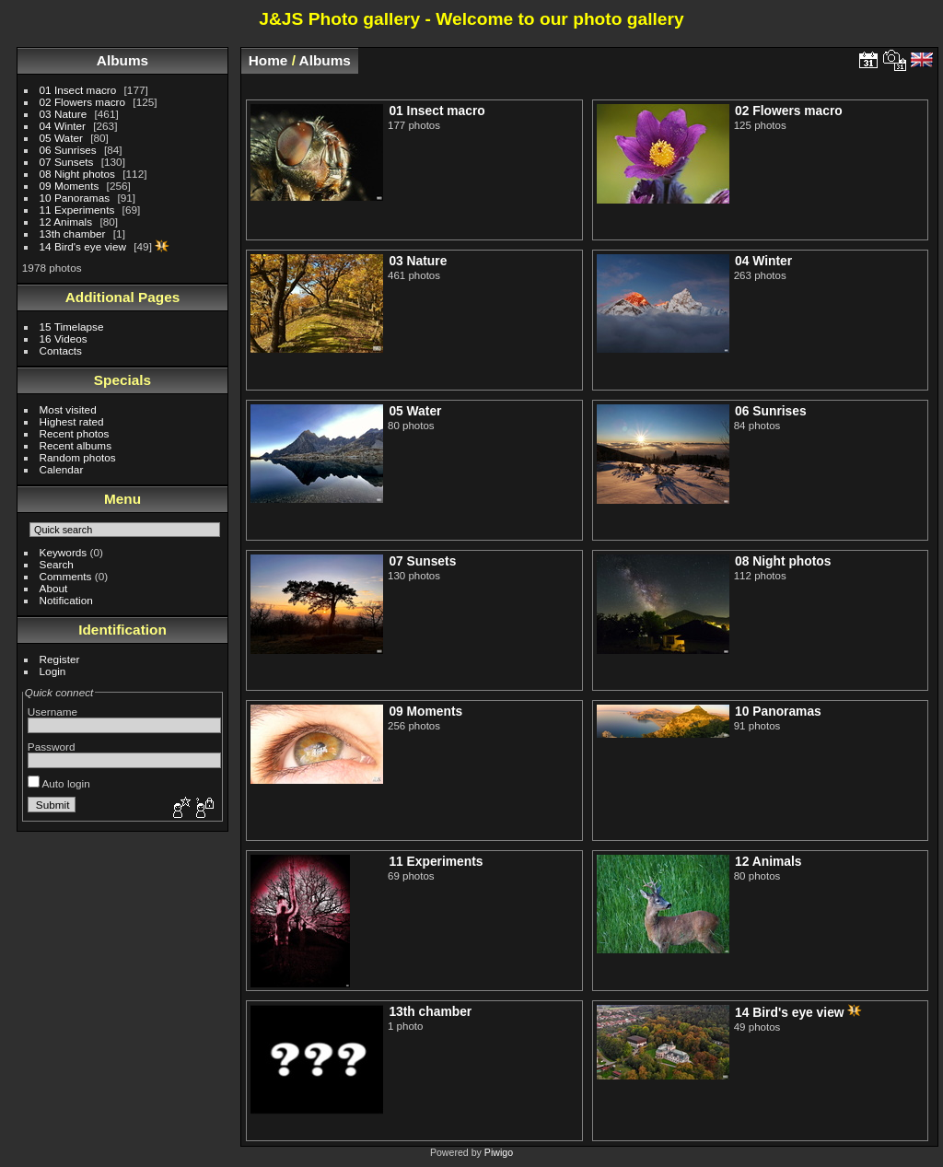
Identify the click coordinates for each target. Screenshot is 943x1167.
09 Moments (69, 186)
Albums (122, 60)
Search (57, 564)
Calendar (62, 469)
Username (52, 712)
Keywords (63, 552)
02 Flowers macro (83, 102)
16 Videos (63, 338)
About (54, 588)
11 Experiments (77, 210)
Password (52, 747)
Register (60, 659)
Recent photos (75, 433)
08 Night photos (77, 174)
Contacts (61, 350)
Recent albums (75, 445)
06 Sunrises (68, 150)
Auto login (59, 783)
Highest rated (72, 421)
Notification (66, 600)
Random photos (78, 457)
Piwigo (498, 1152)
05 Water (61, 138)
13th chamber (73, 233)
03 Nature (63, 114)
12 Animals (66, 222)
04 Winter (63, 126)
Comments (66, 576)
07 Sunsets (67, 162)
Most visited (68, 409)
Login (53, 671)
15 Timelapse (72, 327)
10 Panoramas (75, 198)
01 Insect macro (78, 90)
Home (268, 60)
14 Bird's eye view (83, 246)
